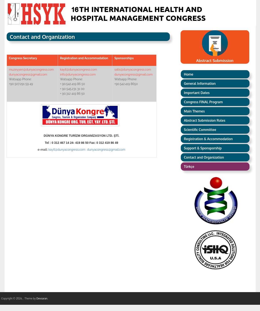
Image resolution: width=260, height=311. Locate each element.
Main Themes (194, 111)
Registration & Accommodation (208, 139)
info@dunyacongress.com (78, 74)
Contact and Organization (204, 157)
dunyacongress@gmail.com (28, 74)
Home (188, 74)
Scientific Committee (200, 129)
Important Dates (197, 93)
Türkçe (189, 166)
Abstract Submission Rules (204, 120)
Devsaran (41, 298)
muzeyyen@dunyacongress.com (31, 69)
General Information (200, 83)
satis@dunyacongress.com (132, 69)
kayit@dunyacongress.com (78, 69)
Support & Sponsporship (203, 148)
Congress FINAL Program (203, 102)
